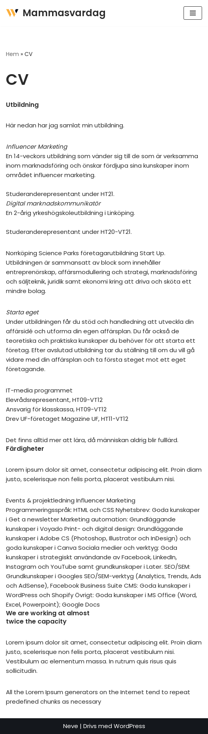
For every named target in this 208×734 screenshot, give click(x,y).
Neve (70, 726)
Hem (12, 54)
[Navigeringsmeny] (193, 13)
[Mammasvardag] (56, 13)
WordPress (129, 726)
